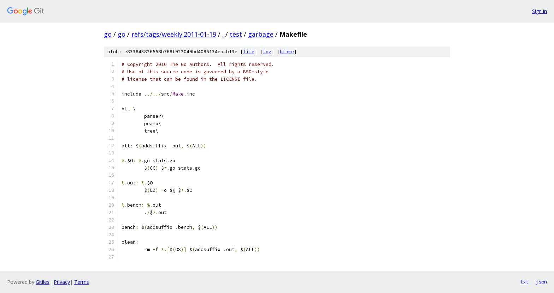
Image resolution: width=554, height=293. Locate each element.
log (267, 52)
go (108, 34)
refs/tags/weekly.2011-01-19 (173, 34)
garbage (260, 34)
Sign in (539, 11)
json (541, 282)
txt (524, 282)
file (248, 52)
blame (287, 52)
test (236, 34)
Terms (81, 282)
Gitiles (42, 282)
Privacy (62, 282)
